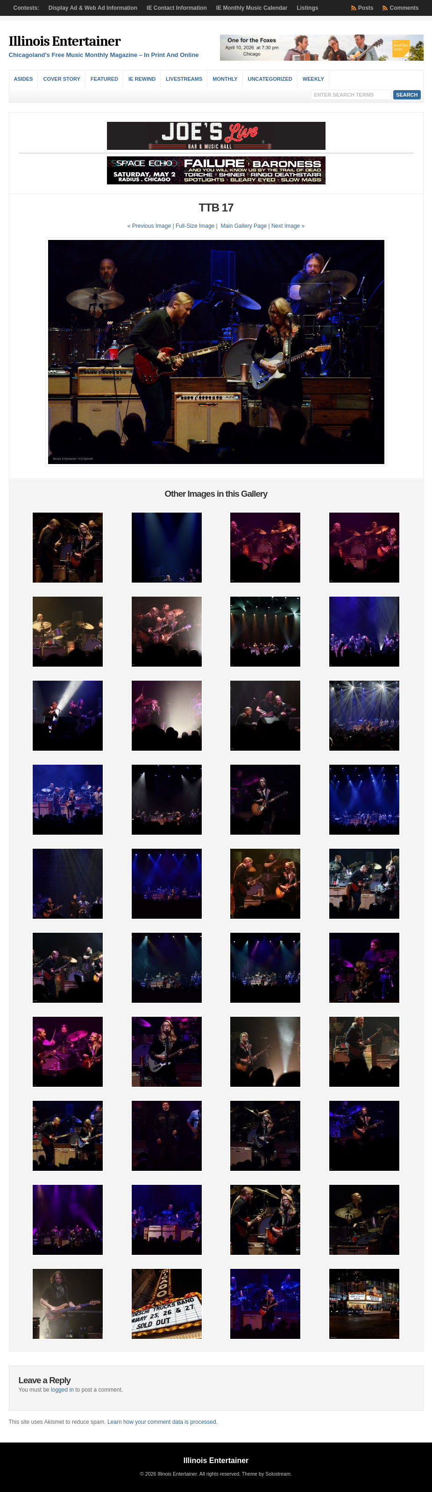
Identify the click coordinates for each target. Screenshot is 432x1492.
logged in (62, 1389)
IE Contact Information (177, 8)
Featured (104, 79)
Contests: (26, 8)
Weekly (313, 79)
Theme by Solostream (266, 1474)
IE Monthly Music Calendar (252, 8)
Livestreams (184, 79)
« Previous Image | (151, 226)
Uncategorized (270, 79)
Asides (23, 79)
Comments (404, 8)
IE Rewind (142, 79)
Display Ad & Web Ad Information (93, 8)
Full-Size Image (195, 226)
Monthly (224, 79)
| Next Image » (286, 226)
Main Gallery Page (243, 226)
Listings (307, 8)
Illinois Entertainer (64, 41)
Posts (366, 8)
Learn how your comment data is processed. (162, 1422)
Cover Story (61, 79)
